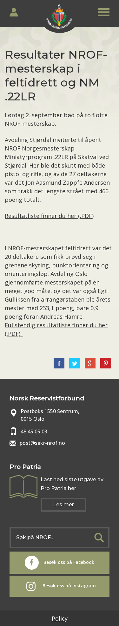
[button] (103, 10)
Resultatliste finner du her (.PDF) (49, 216)
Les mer (63, 504)
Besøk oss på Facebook (59, 563)
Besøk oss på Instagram (61, 586)
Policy (60, 618)
